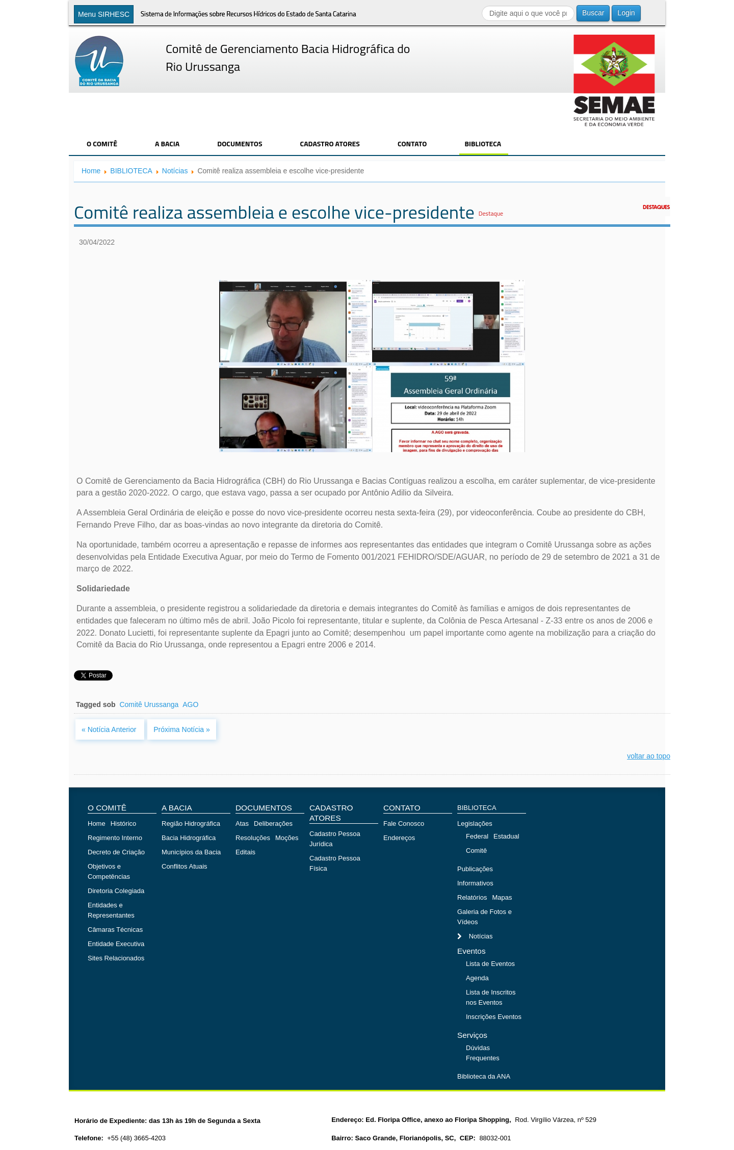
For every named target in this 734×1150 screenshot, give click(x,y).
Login (626, 13)
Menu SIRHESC (103, 14)
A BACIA (167, 143)
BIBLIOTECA (482, 143)
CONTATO (412, 143)
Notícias (175, 171)
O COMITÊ (102, 143)
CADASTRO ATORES (330, 143)
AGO (190, 704)
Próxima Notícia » (181, 729)
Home (91, 171)
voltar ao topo (648, 756)
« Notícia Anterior (110, 729)
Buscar (593, 13)
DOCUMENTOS (239, 143)
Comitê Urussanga (148, 704)
